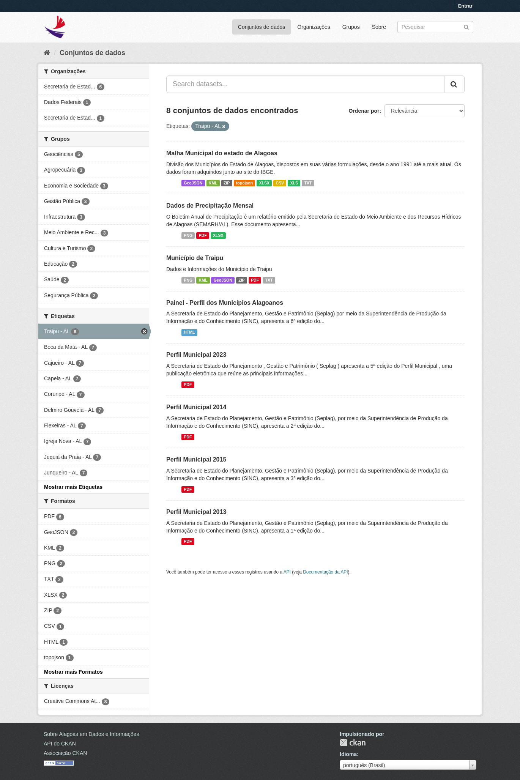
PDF (203, 235)
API (287, 572)
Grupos (351, 27)
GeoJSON (193, 183)
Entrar (465, 6)
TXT (308, 183)
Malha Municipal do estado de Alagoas (221, 153)
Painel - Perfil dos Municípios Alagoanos (224, 302)
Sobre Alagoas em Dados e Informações (91, 734)
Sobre (379, 27)
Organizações (313, 27)
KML (213, 183)
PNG (188, 235)
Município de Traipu (194, 258)
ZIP (227, 183)
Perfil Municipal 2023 (196, 354)
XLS (294, 183)
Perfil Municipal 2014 (196, 407)
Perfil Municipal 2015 (196, 459)
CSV (280, 183)
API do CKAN (60, 744)
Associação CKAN (65, 753)
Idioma (348, 754)
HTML (189, 332)
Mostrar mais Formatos (73, 672)
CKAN (353, 743)
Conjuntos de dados (261, 27)
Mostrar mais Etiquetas (73, 487)
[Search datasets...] (305, 84)
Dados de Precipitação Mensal (210, 205)
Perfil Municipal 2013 (196, 512)
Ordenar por (364, 111)
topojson (244, 183)
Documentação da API (325, 572)
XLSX (264, 183)
